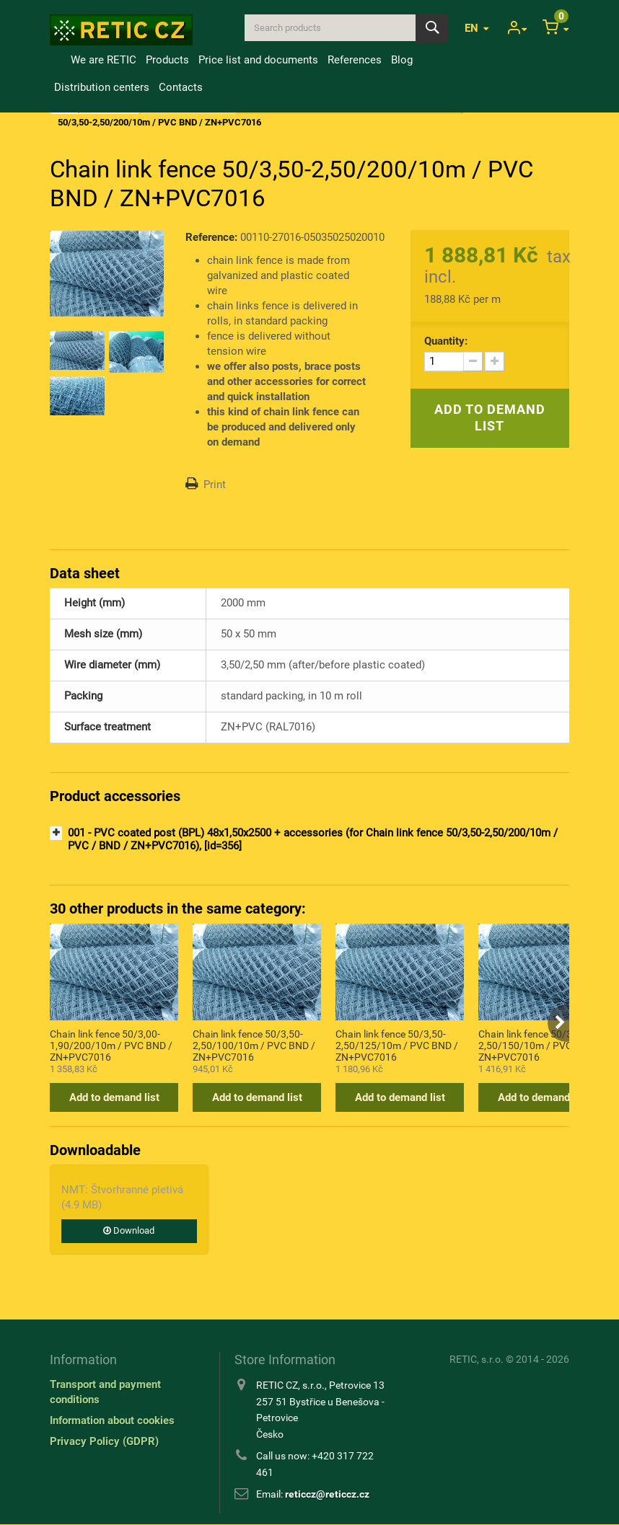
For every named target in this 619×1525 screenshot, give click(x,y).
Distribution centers (101, 87)
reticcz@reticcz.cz (327, 1494)
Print (214, 484)
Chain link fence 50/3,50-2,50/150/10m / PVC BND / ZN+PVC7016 (539, 1044)
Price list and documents (258, 59)
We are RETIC (103, 59)
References (355, 59)
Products (167, 59)
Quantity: (445, 341)
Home (58, 60)
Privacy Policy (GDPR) (104, 1441)
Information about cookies (112, 1420)
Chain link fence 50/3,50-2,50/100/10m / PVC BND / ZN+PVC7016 (254, 1044)
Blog (402, 59)
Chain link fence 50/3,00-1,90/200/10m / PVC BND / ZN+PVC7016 (111, 1044)
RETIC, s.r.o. (476, 1359)
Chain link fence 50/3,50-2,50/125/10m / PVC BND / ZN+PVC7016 (396, 1044)
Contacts (181, 87)
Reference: (211, 237)
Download (128, 1230)
